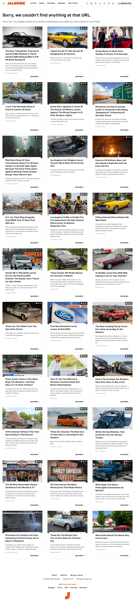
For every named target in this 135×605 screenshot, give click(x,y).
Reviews (51, 3)
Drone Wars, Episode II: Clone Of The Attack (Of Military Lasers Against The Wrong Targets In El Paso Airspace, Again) (66, 111)
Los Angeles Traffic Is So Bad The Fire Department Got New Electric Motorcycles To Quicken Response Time (67, 221)
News (41, 3)
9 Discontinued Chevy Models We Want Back (112, 218)
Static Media (54, 579)
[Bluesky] (91, 3)
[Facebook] (87, 3)
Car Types (73, 3)
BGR (66, 587)
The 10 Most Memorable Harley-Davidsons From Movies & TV (21, 486)
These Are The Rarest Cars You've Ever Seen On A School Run (65, 538)
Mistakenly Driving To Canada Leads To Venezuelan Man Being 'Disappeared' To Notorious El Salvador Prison (111, 111)
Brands (61, 3)
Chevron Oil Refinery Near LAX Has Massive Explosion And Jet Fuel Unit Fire (111, 163)
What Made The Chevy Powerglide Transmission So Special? (109, 487)
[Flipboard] (95, 3)
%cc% (40, 28)
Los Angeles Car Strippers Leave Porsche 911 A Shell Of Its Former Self (67, 163)
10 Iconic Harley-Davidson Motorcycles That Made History (66, 486)
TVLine (59, 587)
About (54, 575)
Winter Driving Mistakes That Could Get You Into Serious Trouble (110, 435)
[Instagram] (108, 3)
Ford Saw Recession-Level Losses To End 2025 (63, 327)
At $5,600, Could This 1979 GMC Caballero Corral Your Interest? (111, 274)
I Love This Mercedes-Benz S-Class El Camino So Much (20, 108)
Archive (63, 575)
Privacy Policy (76, 575)
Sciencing (73, 587)
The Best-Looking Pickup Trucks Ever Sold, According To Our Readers (111, 329)
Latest (33, 3)
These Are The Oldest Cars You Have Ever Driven (21, 327)
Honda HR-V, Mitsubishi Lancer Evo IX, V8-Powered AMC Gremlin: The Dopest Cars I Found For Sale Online (22, 277)
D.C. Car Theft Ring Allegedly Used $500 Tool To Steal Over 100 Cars (20, 220)
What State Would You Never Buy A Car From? (112, 536)
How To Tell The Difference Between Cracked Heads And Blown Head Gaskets (65, 382)
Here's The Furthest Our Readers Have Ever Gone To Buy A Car (111, 380)
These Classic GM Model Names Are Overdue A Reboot (66, 274)
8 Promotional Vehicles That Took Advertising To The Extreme (22, 433)
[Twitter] (100, 3)
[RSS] (113, 3)
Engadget (51, 587)
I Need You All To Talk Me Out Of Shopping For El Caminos (66, 52)
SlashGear (83, 587)
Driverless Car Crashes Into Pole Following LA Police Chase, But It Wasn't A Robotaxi (22, 538)
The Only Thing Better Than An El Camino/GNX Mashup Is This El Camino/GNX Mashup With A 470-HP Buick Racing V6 (22, 55)
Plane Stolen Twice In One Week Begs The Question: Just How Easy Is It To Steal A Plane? (21, 382)
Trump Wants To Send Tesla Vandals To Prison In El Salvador (111, 52)
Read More (34, 77)
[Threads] (104, 3)
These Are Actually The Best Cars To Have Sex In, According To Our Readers (67, 435)
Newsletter (125, 3)
